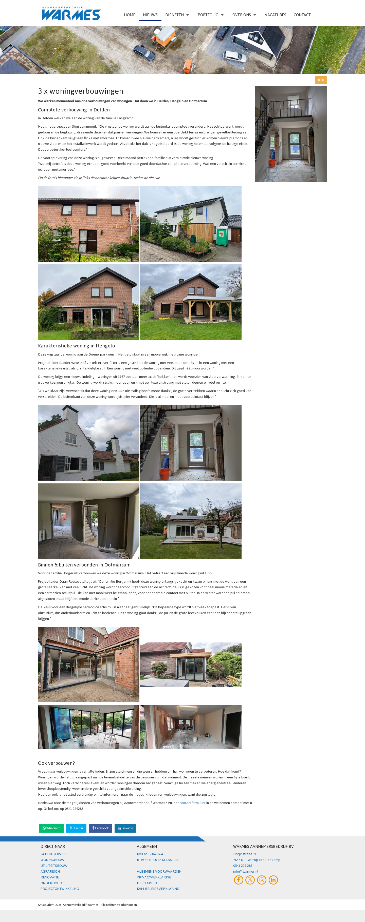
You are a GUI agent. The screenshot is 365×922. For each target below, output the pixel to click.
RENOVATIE (50, 877)
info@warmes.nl (245, 871)
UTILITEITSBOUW (54, 865)
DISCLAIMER (147, 883)
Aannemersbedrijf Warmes (80, 905)
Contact (302, 15)
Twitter (76, 828)
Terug (321, 80)
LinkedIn (125, 828)
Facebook (100, 828)
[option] (182, 50)
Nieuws (150, 15)
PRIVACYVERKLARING (154, 877)
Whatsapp (51, 828)
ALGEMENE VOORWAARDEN (159, 871)
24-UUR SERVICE (54, 854)
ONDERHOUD (51, 883)
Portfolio (211, 15)
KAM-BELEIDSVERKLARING (158, 888)
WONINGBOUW (52, 859)
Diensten (177, 15)
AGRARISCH (50, 871)
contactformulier (192, 802)
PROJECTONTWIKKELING (60, 888)
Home (129, 15)
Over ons (244, 15)
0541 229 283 (242, 865)
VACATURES (275, 15)
